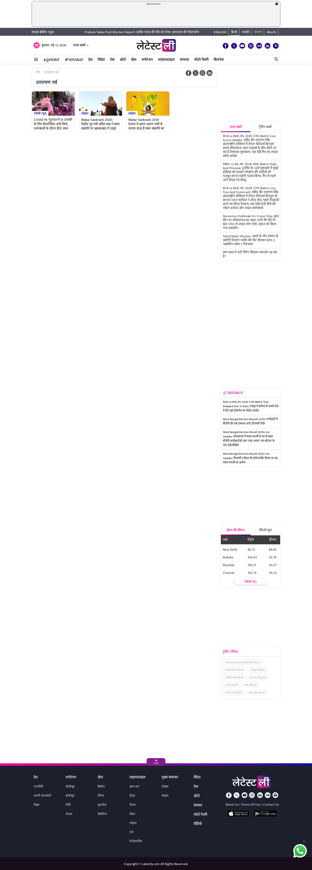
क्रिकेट (101, 786)
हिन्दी (234, 32)
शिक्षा (36, 805)
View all (250, 581)
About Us (231, 804)
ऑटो (123, 60)
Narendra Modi (234, 670)
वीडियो (198, 824)
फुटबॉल (102, 805)
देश (90, 60)
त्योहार (85, 113)
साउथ (69, 814)
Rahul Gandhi (233, 692)
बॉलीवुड (70, 786)
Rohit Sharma (258, 677)
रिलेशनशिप (136, 841)
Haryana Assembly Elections (242, 662)
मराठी (245, 32)
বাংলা (258, 32)
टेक (112, 60)
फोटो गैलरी (201, 60)
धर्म (131, 832)
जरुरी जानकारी (42, 795)
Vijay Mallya (258, 670)
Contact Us (271, 804)
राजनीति (38, 786)
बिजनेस (219, 60)
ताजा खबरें (79, 45)
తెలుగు (271, 32)
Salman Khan (257, 692)
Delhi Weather (234, 677)
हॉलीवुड (70, 795)
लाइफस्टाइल (166, 60)
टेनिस (101, 795)
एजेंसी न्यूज (40, 113)
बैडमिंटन (102, 814)
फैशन (133, 805)
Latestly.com (151, 864)
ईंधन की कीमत (236, 530)
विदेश (101, 60)
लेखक (165, 786)
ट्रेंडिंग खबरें (265, 127)
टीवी (68, 805)
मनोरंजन (147, 60)
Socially (74, 60)
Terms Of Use (250, 804)
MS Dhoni (251, 685)
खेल (133, 60)
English (220, 32)
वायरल (184, 60)
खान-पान (134, 786)
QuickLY (51, 60)
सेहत (132, 814)
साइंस (165, 795)
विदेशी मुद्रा (265, 530)
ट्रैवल (132, 795)
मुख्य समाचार (170, 778)
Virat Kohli (232, 685)
